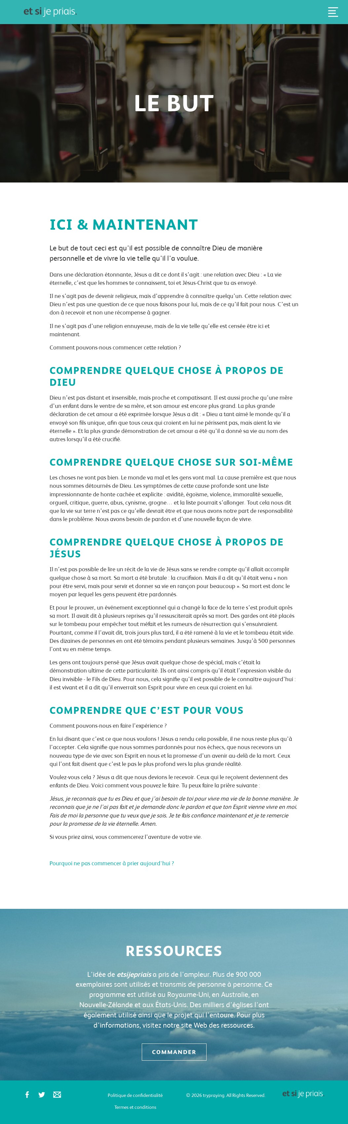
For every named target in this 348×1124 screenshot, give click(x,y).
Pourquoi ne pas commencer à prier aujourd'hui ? (112, 863)
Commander (174, 1051)
